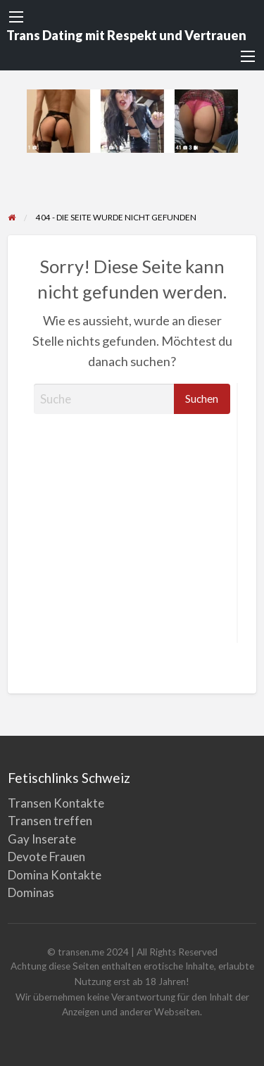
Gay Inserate (42, 839)
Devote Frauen (46, 856)
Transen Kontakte (56, 803)
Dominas (31, 892)
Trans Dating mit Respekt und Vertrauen (126, 35)
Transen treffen (50, 820)
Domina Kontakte (54, 874)
